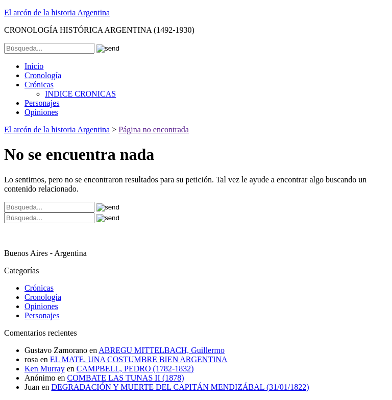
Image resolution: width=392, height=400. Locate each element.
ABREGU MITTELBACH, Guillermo (162, 350)
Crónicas (39, 84)
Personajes (41, 103)
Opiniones (41, 112)
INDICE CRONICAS (80, 93)
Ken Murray (44, 368)
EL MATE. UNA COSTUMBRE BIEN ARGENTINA (139, 359)
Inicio (33, 66)
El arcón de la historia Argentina (57, 12)
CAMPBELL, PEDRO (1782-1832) (135, 368)
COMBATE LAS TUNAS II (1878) (125, 377)
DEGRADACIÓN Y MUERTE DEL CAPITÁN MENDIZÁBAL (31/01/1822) (180, 387)
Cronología (42, 75)
